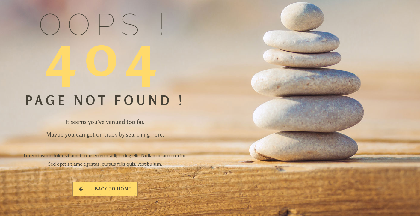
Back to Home (105, 189)
